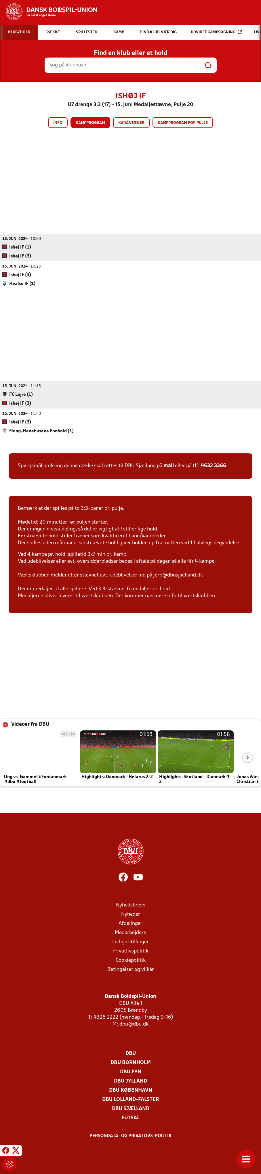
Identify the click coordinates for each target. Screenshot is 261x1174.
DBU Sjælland (130, 1108)
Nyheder (130, 914)
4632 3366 (213, 465)
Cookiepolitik (131, 960)
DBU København (130, 1090)
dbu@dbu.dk (133, 1024)
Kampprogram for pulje (183, 123)
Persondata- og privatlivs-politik (130, 1136)
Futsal (130, 1117)
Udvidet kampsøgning (216, 32)
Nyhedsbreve (130, 904)
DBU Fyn (130, 1071)
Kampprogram (90, 123)
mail (168, 465)
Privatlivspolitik (130, 950)
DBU (130, 1053)
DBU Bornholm (131, 1062)
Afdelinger (130, 923)
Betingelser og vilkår (130, 969)
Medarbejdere (130, 932)
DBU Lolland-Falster (130, 1099)
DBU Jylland (130, 1080)
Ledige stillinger (130, 941)
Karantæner (131, 123)
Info (57, 123)
